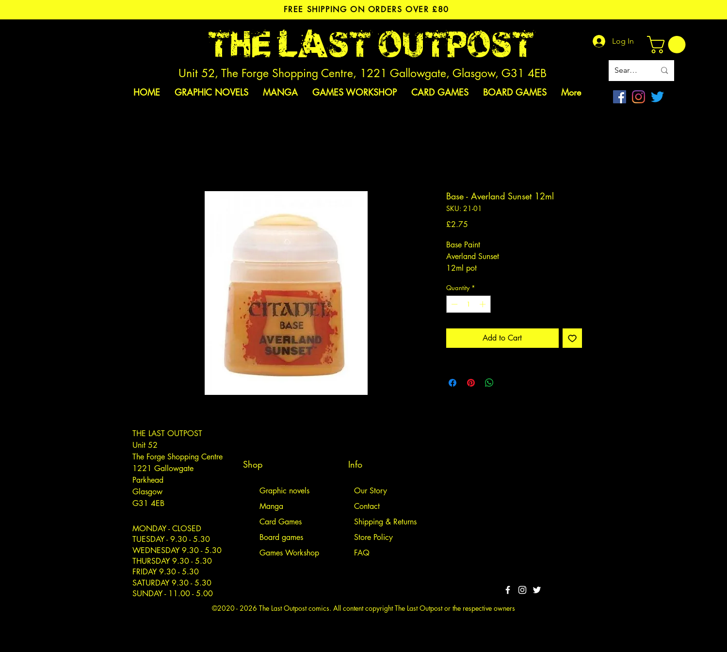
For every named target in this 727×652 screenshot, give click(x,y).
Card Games (280, 522)
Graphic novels (284, 491)
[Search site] (627, 70)
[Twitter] (657, 96)
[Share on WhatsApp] (489, 383)
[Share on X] (508, 383)
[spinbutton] (468, 304)
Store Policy (373, 537)
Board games (281, 537)
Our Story (370, 491)
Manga (271, 506)
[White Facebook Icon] (507, 590)
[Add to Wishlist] (572, 338)
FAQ (362, 553)
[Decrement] (453, 304)
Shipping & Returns (385, 522)
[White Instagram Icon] (522, 590)
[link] (668, 44)
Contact (367, 506)
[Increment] (483, 304)
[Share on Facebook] (452, 383)
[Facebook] (619, 96)
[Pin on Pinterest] (471, 383)
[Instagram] (638, 96)
